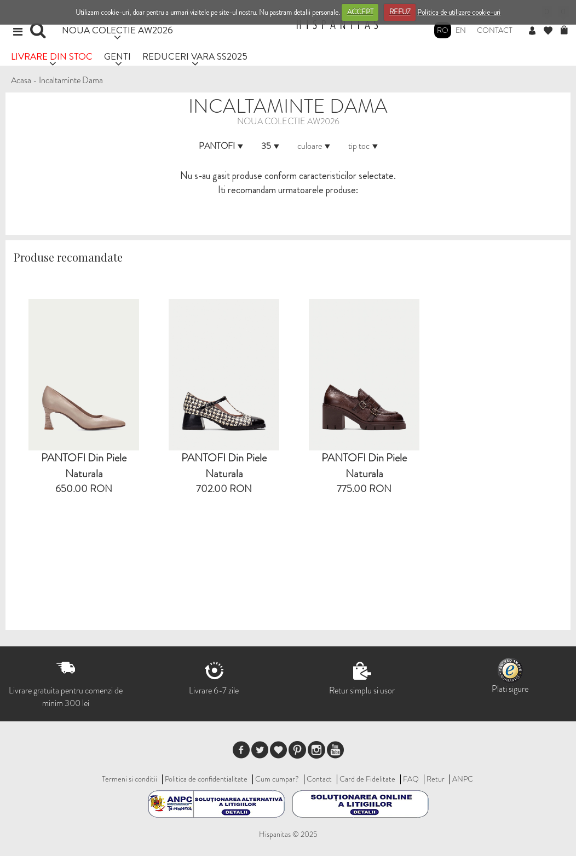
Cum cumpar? (277, 778)
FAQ (411, 778)
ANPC (462, 778)
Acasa (21, 80)
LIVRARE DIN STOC (52, 56)
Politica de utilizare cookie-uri (458, 12)
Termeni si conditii (129, 778)
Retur (436, 778)
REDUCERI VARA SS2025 (194, 56)
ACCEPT (360, 12)
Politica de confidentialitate (206, 778)
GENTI (117, 56)
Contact (494, 30)
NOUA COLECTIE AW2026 (117, 30)
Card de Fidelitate (367, 778)
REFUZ (400, 12)
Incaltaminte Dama (71, 80)
